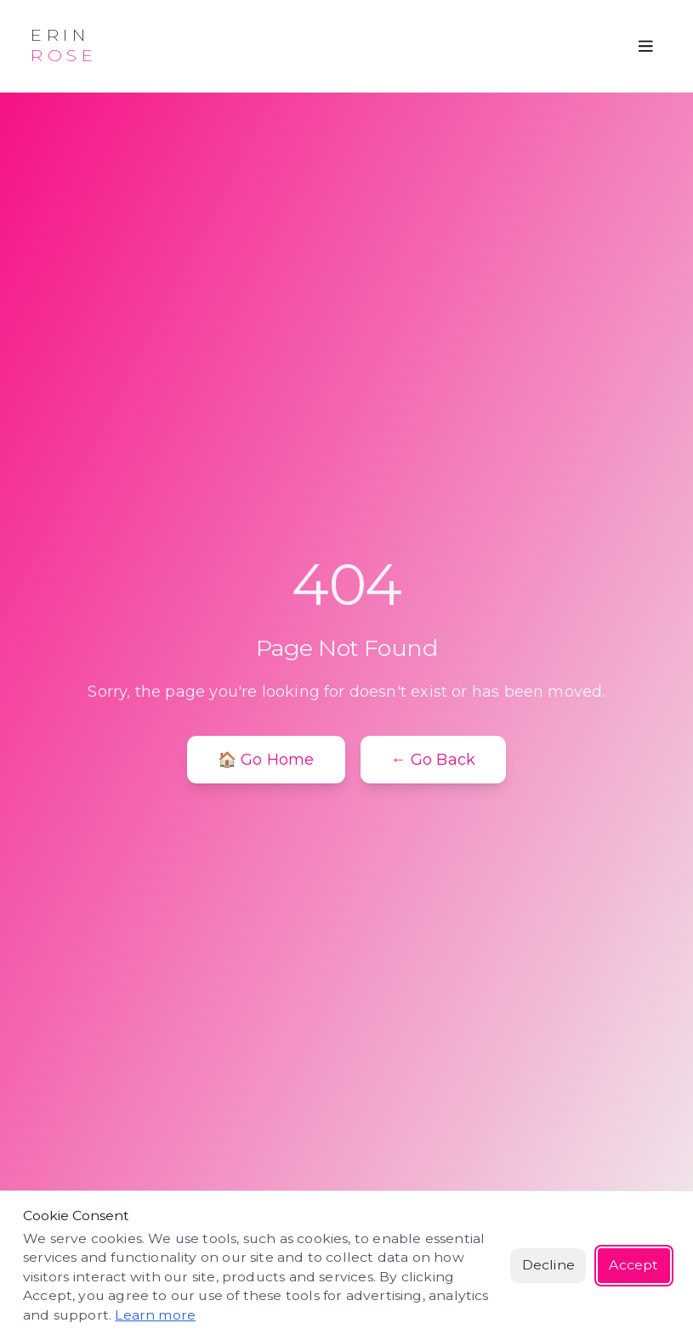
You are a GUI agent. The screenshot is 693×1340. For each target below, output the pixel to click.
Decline (548, 1265)
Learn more (155, 1315)
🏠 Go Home (266, 759)
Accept (633, 1265)
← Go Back (433, 759)
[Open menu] (645, 46)
